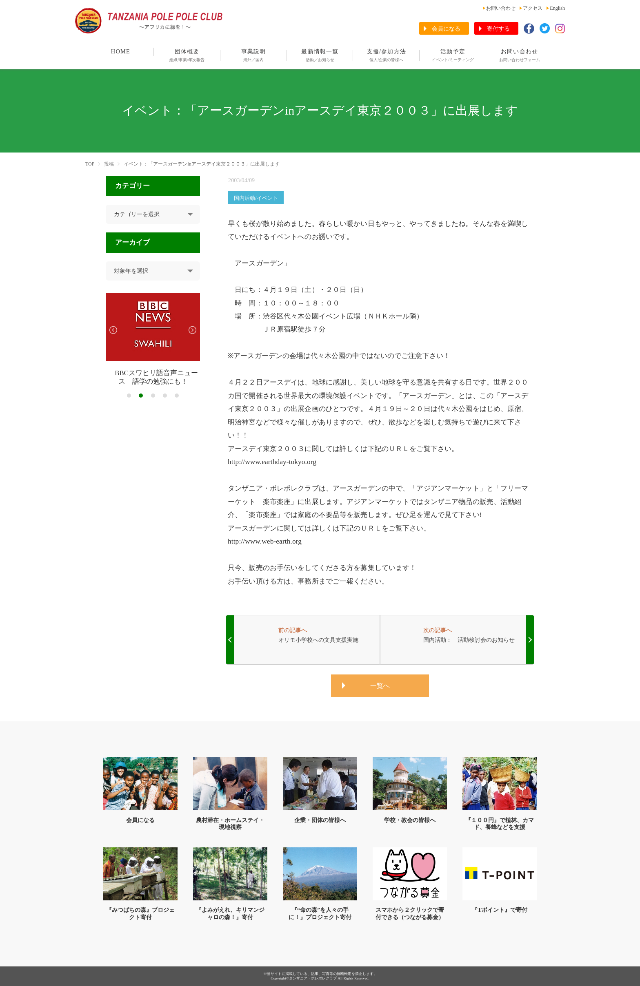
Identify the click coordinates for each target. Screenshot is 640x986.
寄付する (498, 29)
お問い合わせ (501, 8)
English (557, 8)
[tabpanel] (153, 339)
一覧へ (380, 686)
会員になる (446, 29)
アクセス (532, 8)
